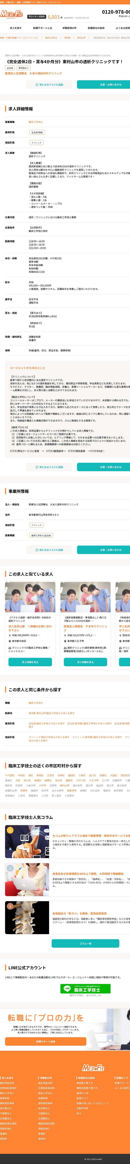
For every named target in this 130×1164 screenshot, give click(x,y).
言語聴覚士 (6, 1118)
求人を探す (16, 28)
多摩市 (23, 790)
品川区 (92, 775)
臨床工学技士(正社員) (41, 535)
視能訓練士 (6, 1128)
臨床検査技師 (7, 1083)
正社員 (10, 67)
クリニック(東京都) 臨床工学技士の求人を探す (97, 737)
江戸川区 (81, 780)
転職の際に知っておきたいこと (93, 1103)
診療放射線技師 (8, 1088)
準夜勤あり (23, 67)
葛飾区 (69, 780)
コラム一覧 (85, 943)
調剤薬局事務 (7, 1103)
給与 (79, 1113)
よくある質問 (122, 1088)
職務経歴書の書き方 (87, 1088)
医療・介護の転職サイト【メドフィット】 (19, 37)
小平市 (42, 785)
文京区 (50, 775)
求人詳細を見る (30, 662)
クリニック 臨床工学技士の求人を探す (49, 737)
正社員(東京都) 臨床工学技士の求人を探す (89, 723)
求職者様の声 (69, 28)
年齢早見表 (82, 1108)
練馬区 (48, 780)
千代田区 (10, 775)
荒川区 (27, 780)
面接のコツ (82, 1098)
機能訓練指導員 (8, 1123)
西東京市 (72, 790)
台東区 (61, 775)
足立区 (58, 780)
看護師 (3, 1133)
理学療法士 (6, 1108)
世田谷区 (125, 775)
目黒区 (103, 775)
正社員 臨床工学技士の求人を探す (47, 723)
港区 (30, 775)
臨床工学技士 (51, 37)
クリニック (36, 142)
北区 (18, 780)
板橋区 (37, 780)
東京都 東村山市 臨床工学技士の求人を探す (52, 713)
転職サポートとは (42, 28)
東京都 (67, 37)
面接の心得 (82, 1093)
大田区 (113, 775)
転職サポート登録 (45, 1041)
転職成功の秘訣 (96, 28)
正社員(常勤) (37, 132)
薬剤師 (3, 1138)
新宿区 (40, 775)
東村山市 (81, 37)
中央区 (21, 775)
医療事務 (4, 1098)
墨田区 (71, 775)
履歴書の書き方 (85, 1083)
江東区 (82, 775)
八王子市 (94, 780)
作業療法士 (6, 1113)
